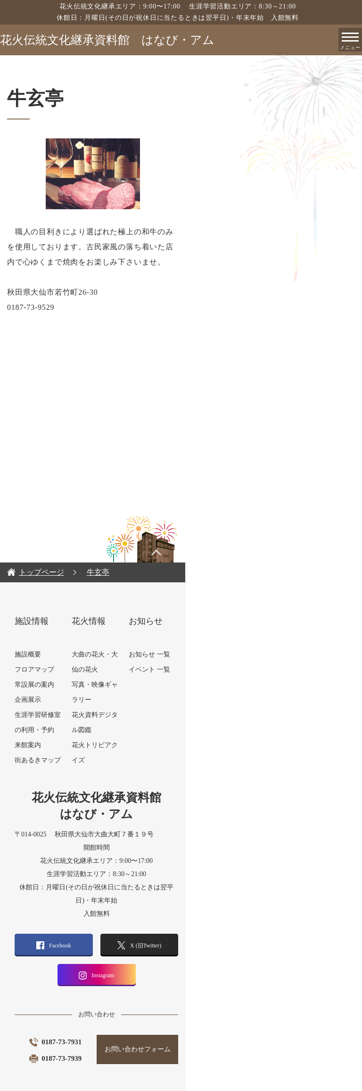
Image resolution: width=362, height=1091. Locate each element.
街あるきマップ (82, 745)
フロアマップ (79, 654)
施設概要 (72, 639)
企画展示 (72, 684)
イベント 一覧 (252, 654)
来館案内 (72, 729)
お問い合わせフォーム (248, 1020)
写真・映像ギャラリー (178, 654)
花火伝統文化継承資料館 (107, 40)
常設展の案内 (79, 669)
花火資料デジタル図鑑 (178, 669)
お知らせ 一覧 (252, 639)
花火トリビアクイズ (175, 684)
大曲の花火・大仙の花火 (181, 639)
